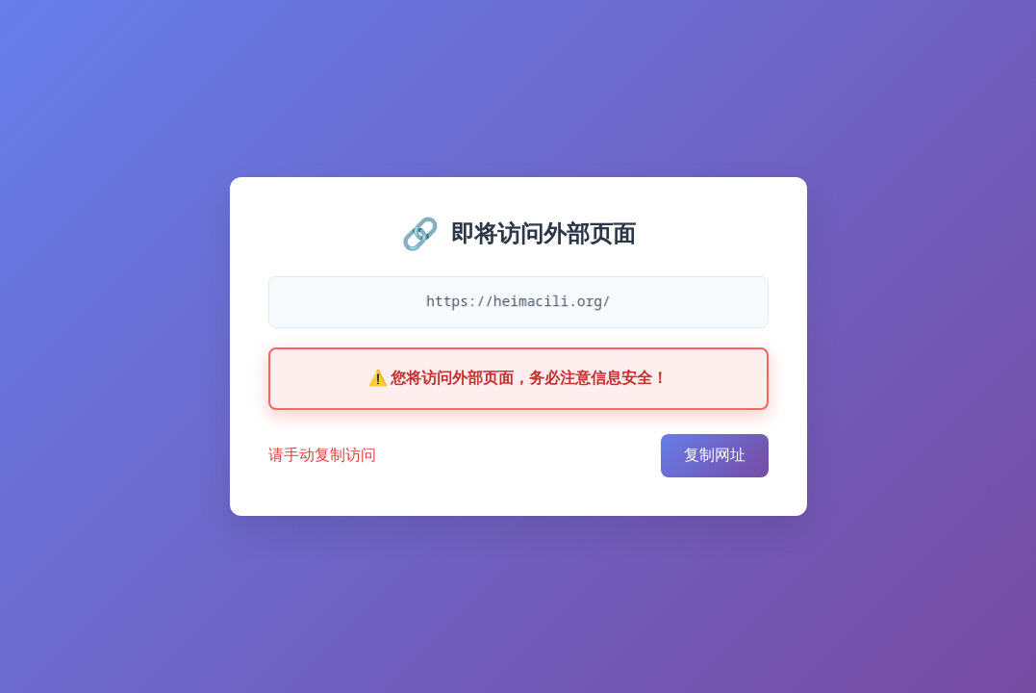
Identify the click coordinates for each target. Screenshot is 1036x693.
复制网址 (714, 455)
